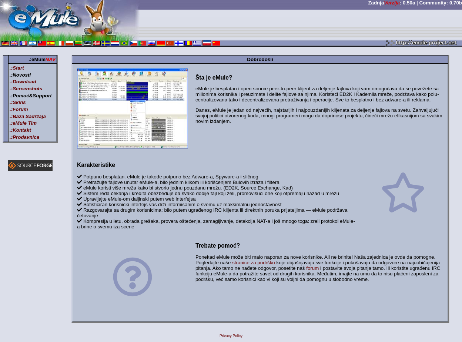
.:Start (17, 68)
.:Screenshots (26, 88)
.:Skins (18, 102)
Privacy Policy (231, 336)
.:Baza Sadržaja (28, 116)
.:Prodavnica (24, 137)
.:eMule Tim (23, 123)
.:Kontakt (20, 130)
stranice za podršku (253, 262)
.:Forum (19, 109)
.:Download (23, 81)
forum (312, 268)
